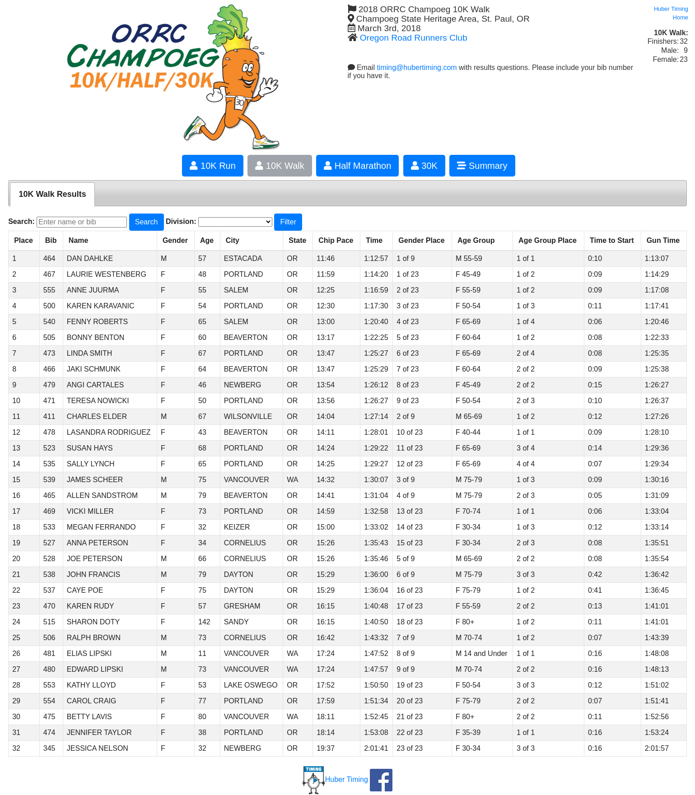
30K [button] (424, 166)
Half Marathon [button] (357, 166)
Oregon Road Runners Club (413, 37)
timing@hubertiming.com (417, 67)
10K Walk (279, 166)
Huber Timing (335, 779)
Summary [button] (482, 166)
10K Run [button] (212, 166)
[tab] (52, 194)
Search (146, 222)
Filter (288, 222)
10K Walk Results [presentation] (52, 194)
